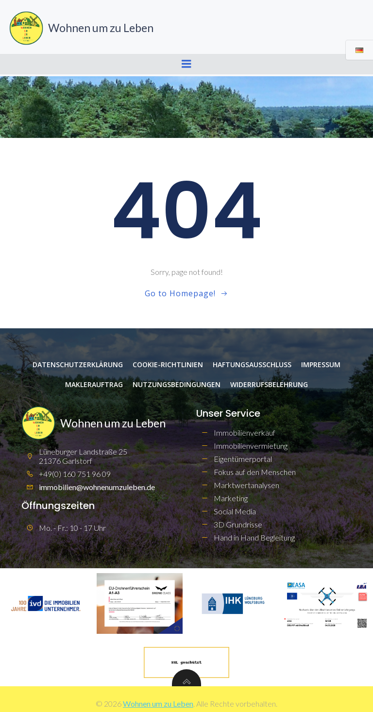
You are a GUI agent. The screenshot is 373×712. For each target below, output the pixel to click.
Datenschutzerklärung (78, 362)
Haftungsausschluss (252, 362)
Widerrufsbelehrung (269, 382)
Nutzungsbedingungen (176, 382)
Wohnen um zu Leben (158, 695)
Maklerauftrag (94, 382)
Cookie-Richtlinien (168, 362)
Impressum (320, 362)
